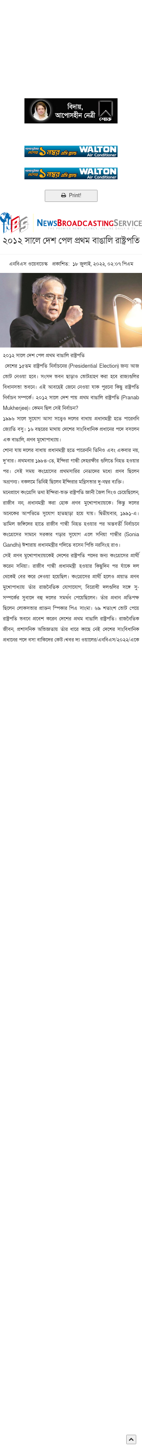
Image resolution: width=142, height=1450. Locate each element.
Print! (71, 195)
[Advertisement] (71, 41)
